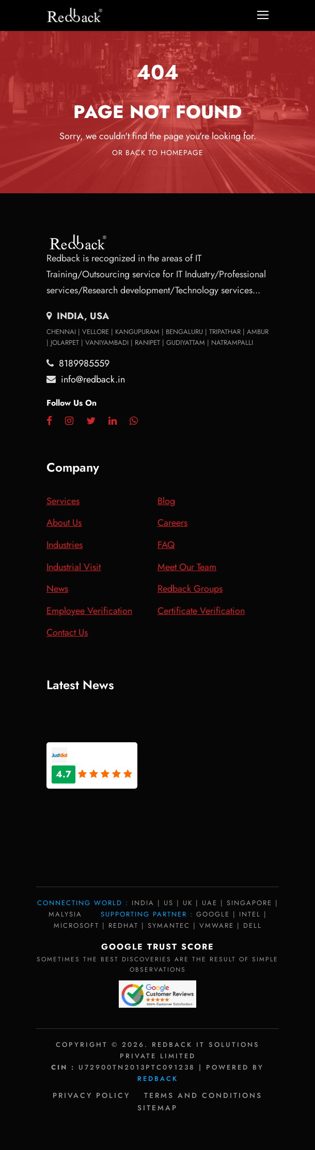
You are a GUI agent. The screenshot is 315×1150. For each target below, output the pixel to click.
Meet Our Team (187, 567)
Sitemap (157, 1108)
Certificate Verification (201, 611)
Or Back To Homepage (157, 152)
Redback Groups (190, 588)
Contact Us (67, 632)
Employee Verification (89, 611)
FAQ (166, 545)
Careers (172, 522)
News (57, 588)
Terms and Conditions (203, 1095)
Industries (64, 545)
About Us (64, 522)
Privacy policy (91, 1095)
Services (63, 501)
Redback (157, 1079)
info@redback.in (93, 379)
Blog (166, 501)
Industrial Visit (73, 567)
